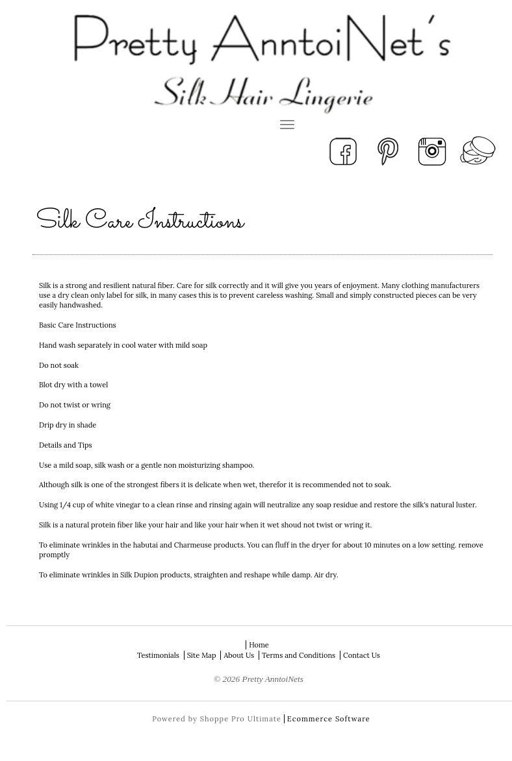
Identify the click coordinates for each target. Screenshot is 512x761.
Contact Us (361, 655)
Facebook (343, 150)
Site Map (201, 655)
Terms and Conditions (298, 655)
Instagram (433, 150)
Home (259, 644)
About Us (239, 655)
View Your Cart (477, 150)
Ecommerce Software (328, 718)
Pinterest (388, 150)
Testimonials (158, 655)
